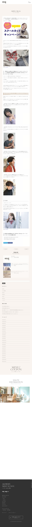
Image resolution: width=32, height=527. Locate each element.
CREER (3, 294)
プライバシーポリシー (12, 512)
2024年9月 (4, 326)
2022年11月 (4, 341)
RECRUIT (4, 505)
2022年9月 (4, 343)
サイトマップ (4, 512)
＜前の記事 (5, 248)
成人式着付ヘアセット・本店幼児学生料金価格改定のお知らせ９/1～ (13, 309)
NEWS (3, 288)
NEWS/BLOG (5, 495)
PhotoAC (6, 67)
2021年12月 (4, 358)
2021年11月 (4, 360)
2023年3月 (4, 337)
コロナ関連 (4, 290)
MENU (3, 502)
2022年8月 (4, 345)
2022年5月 (4, 350)
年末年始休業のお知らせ (6, 307)
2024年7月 (4, 328)
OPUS (4, 498)
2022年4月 (4, 352)
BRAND (4, 496)
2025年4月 (4, 324)
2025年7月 (4, 322)
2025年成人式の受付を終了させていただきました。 (10, 313)
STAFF (4, 501)
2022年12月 (4, 339)
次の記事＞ (26, 248)
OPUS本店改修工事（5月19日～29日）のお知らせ (10, 311)
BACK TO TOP (31, 485)
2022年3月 (4, 354)
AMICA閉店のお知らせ (5, 305)
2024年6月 (4, 330)
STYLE (4, 504)
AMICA (3, 292)
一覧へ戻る (16, 248)
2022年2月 (4, 356)
